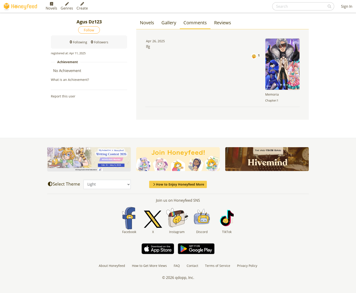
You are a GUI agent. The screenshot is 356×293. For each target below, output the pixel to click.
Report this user (63, 96)
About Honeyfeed (112, 265)
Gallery (168, 23)
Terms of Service (217, 265)
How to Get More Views (149, 265)
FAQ (177, 265)
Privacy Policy (247, 265)
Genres (67, 6)
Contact (192, 265)
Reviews (222, 23)
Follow (89, 30)
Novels (51, 6)
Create (82, 6)
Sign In (346, 6)
